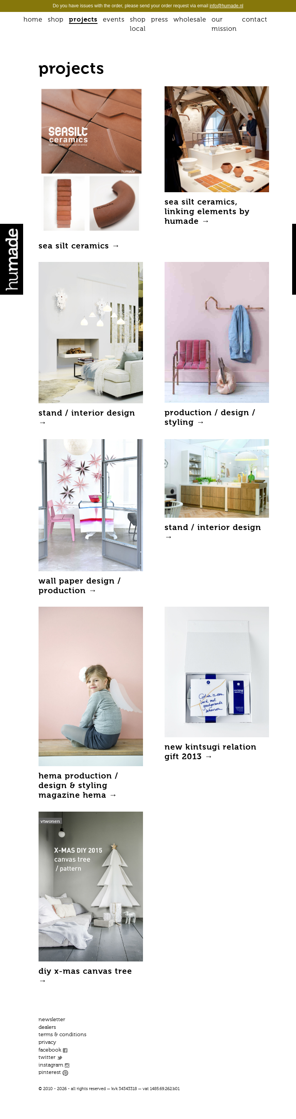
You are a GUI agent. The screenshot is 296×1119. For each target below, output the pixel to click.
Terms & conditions (62, 1034)
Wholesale (189, 20)
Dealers (47, 1027)
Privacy (47, 1042)
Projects (83, 20)
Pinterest (50, 1072)
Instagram (51, 1065)
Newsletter (52, 1019)
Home (33, 20)
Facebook (50, 1050)
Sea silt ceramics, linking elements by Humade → (207, 212)
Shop (56, 20)
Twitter (47, 1057)
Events (113, 20)
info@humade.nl (227, 5)
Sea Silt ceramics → (79, 246)
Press (159, 20)
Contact (254, 20)
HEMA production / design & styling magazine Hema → (78, 786)
